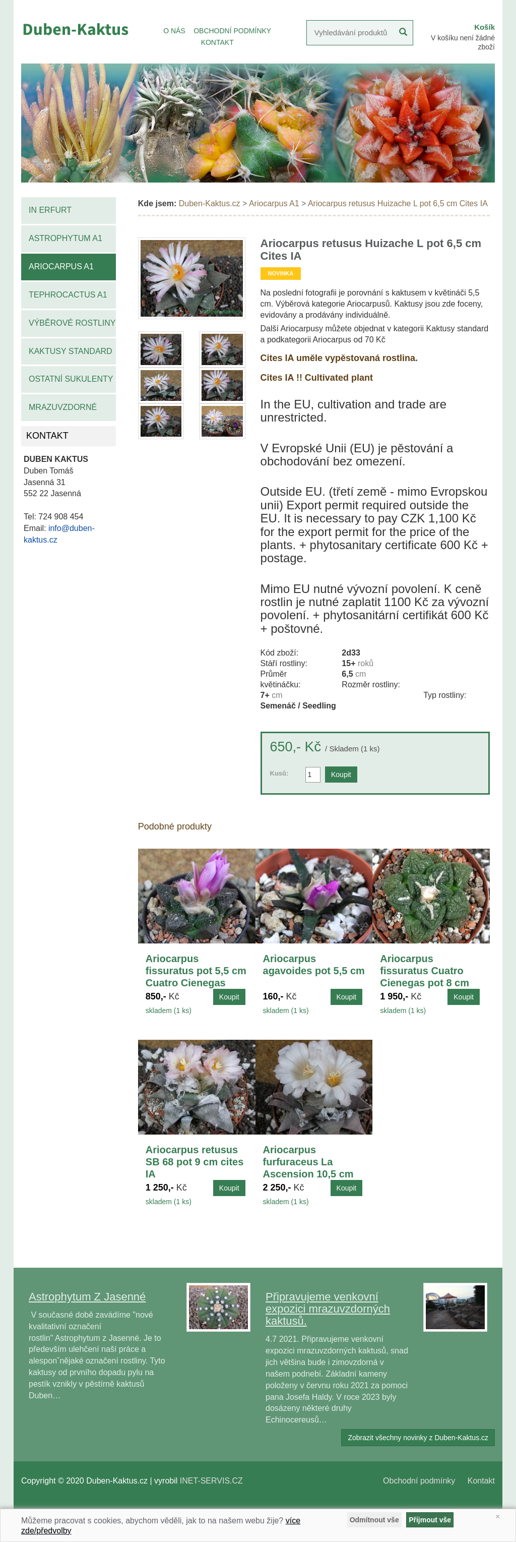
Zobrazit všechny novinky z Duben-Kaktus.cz (418, 1438)
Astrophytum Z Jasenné (87, 1296)
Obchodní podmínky (419, 1480)
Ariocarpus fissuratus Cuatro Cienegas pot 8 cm (424, 970)
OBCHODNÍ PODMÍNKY (232, 31)
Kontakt (481, 1480)
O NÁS (174, 31)
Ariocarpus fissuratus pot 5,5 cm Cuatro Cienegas (196, 970)
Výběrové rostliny (72, 323)
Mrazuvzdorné (63, 407)
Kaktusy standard (70, 351)
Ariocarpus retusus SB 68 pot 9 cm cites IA (195, 1161)
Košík (484, 27)
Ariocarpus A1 (61, 266)
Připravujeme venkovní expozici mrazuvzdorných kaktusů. (328, 1308)
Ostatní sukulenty (71, 379)
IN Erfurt (50, 210)
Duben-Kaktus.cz (209, 203)
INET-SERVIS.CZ (211, 1480)
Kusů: (279, 773)
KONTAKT (217, 42)
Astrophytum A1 (65, 238)
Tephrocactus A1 (68, 294)
